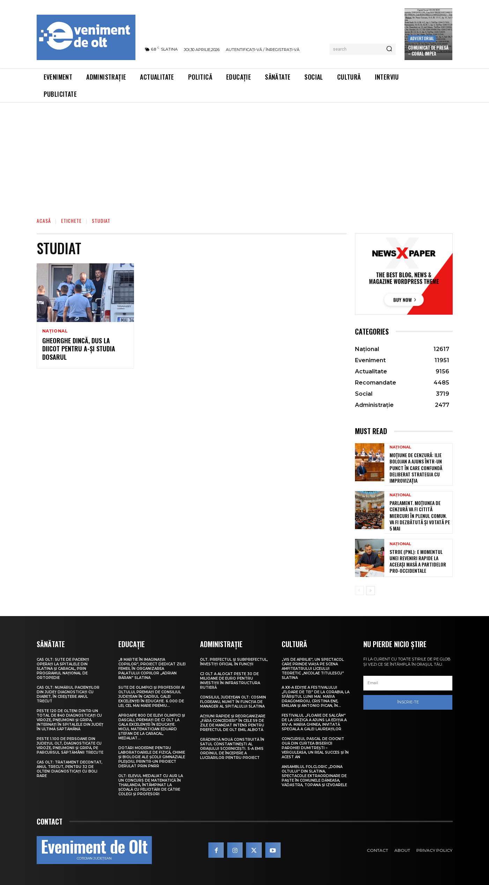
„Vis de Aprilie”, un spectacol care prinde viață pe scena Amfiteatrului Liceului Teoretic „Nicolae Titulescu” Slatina (313, 668)
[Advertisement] (244, 155)
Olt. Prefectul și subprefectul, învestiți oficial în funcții (234, 661)
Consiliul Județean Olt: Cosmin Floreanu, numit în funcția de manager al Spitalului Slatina (233, 702)
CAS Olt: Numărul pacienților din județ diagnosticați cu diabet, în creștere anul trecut (68, 694)
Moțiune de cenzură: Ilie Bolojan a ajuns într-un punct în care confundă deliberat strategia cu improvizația (416, 467)
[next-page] (370, 590)
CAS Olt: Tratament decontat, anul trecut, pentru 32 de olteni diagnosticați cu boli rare (69, 769)
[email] (408, 683)
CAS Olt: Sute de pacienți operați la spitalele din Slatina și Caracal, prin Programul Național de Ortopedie (63, 668)
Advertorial (422, 38)
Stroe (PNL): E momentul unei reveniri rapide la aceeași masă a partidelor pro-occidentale (418, 561)
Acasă (44, 220)
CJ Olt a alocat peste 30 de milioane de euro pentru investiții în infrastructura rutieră (230, 681)
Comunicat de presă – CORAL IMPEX (428, 50)
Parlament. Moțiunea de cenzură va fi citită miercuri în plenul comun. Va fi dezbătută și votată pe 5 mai (420, 515)
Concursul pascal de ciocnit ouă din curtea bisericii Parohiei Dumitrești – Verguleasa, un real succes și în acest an (315, 748)
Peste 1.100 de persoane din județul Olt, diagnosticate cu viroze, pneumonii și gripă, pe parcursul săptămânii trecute (70, 746)
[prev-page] (359, 590)
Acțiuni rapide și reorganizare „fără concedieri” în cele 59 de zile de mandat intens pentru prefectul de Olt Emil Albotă (232, 723)
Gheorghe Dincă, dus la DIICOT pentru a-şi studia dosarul (78, 348)
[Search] (389, 49)
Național (55, 331)
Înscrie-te (408, 702)
